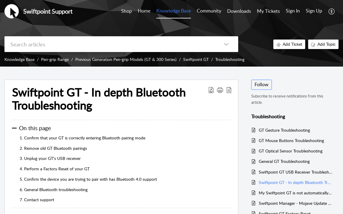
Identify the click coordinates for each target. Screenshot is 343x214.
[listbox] (226, 44)
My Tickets (268, 11)
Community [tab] (209, 10)
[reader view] (229, 90)
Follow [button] (262, 84)
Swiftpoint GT (196, 59)
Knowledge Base (19, 59)
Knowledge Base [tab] (173, 10)
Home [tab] (144, 10)
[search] (109, 44)
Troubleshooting (229, 59)
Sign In (293, 10)
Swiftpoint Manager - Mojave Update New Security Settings (296, 203)
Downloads (239, 11)
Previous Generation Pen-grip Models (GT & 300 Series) (126, 59)
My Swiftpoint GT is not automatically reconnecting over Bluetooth (296, 193)
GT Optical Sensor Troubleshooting (290, 151)
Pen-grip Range (55, 59)
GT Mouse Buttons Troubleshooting (291, 140)
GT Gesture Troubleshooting (284, 130)
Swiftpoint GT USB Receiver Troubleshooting (296, 172)
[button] (220, 90)
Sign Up (314, 10)
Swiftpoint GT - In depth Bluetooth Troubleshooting (98, 99)
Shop (126, 11)
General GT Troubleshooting (284, 161)
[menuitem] (293, 11)
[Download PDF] (211, 90)
